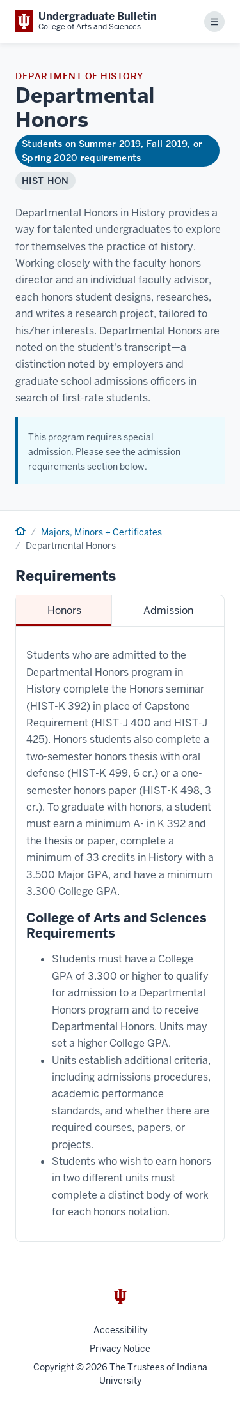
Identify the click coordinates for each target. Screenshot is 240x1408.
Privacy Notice (120, 1348)
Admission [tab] (168, 610)
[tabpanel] (120, 934)
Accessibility (120, 1330)
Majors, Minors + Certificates (101, 532)
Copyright (53, 1367)
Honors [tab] (64, 610)
